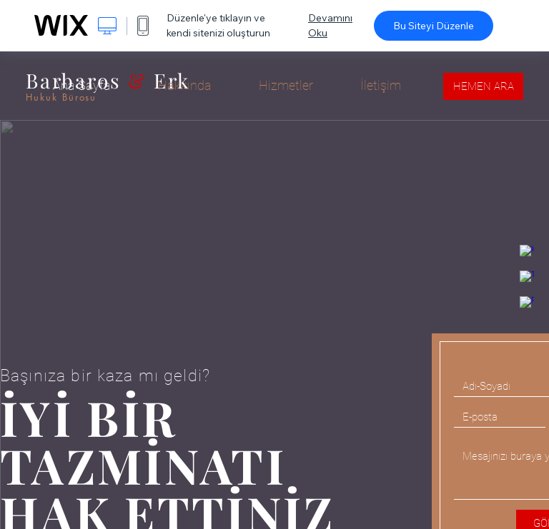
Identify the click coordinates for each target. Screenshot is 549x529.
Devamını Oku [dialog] (330, 25)
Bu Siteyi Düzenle (433, 25)
